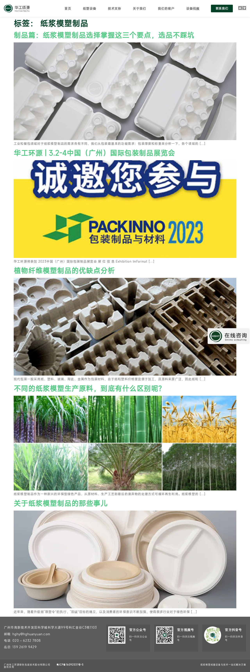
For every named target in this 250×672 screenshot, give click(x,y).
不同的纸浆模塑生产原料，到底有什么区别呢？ (89, 388)
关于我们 (139, 8)
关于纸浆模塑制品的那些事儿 (61, 503)
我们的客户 (166, 8)
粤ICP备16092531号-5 (70, 664)
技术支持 (114, 8)
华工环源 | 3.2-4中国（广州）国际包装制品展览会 (94, 152)
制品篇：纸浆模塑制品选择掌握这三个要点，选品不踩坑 (104, 35)
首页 (67, 8)
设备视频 (192, 8)
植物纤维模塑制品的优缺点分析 (64, 270)
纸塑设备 (89, 8)
